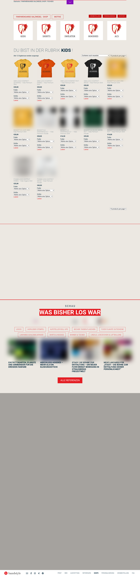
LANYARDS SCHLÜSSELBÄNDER (31, 335)
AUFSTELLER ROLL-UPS (59, 329)
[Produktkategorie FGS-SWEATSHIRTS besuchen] (70, 30)
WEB (66, 573)
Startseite (17, 1)
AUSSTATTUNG (75, 573)
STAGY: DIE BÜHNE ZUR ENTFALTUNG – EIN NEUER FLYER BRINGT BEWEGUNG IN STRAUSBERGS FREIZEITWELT (85, 367)
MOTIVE (57, 17)
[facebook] (31, 573)
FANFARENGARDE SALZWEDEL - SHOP (32, 17)
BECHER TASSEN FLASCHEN (84, 329)
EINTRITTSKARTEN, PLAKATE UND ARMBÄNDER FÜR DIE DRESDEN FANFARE (22, 364)
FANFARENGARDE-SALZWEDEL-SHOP (33, 1)
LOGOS (18, 329)
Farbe (16, 90)
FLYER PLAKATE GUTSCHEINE (112, 329)
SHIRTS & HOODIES (57, 335)
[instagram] (35, 573)
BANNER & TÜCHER (77, 335)
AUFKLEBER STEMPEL (36, 329)
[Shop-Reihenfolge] (95, 55)
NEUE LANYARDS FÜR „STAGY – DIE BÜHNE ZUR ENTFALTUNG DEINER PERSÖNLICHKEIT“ (116, 365)
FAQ (133, 573)
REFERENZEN (87, 573)
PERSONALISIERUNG (108, 573)
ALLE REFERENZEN (70, 380)
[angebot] (27, 573)
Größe (16, 96)
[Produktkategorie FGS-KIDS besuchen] (23, 30)
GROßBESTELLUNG (123, 573)
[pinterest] (42, 573)
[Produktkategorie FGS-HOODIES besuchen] (93, 30)
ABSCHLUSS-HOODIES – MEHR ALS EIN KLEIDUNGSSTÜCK (51, 364)
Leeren (16, 100)
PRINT (60, 573)
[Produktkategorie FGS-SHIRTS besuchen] (46, 30)
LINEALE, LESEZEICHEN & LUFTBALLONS (106, 335)
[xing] (39, 573)
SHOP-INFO (122, 16)
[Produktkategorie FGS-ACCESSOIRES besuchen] (116, 30)
